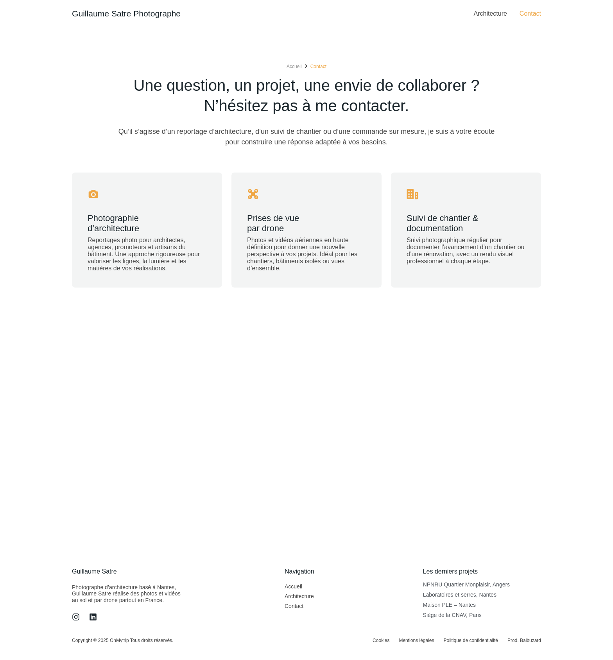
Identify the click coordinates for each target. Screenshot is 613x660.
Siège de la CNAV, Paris (452, 615)
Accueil (293, 587)
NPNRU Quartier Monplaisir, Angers (466, 585)
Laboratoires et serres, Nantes (459, 595)
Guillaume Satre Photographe (128, 13)
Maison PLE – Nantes (449, 605)
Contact (530, 13)
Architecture (490, 13)
